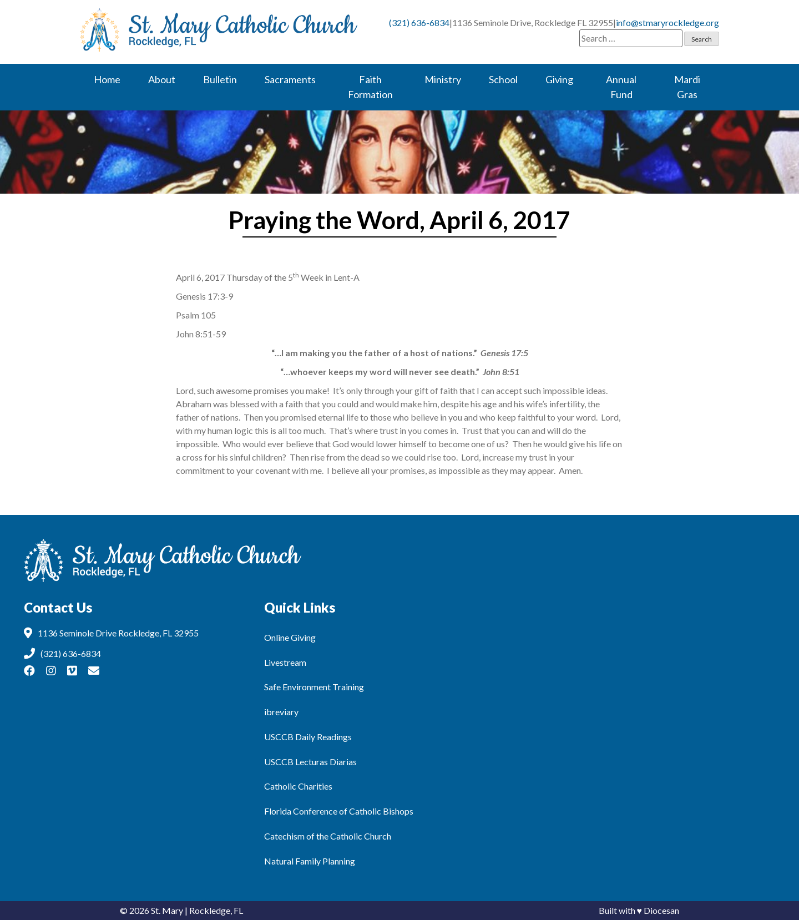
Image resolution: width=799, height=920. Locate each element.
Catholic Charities (298, 786)
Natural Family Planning (309, 861)
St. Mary (167, 910)
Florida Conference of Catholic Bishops (338, 811)
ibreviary (281, 711)
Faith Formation (370, 86)
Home (107, 79)
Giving (559, 79)
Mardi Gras (687, 86)
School (503, 79)
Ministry (442, 79)
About (161, 79)
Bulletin (220, 79)
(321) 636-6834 (419, 22)
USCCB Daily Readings (308, 736)
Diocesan (661, 910)
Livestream (285, 662)
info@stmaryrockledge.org (667, 22)
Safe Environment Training (314, 686)
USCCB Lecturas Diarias (310, 761)
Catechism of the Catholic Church (327, 836)
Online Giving (290, 637)
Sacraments (290, 79)
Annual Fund (621, 86)
